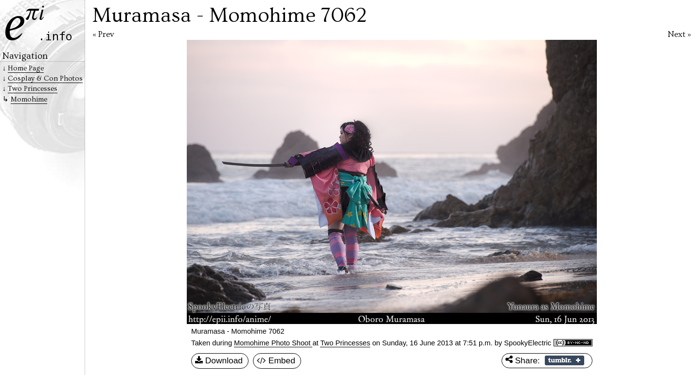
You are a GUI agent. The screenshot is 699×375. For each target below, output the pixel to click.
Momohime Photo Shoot (273, 343)
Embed (276, 361)
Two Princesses (345, 343)
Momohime (29, 99)
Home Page (26, 68)
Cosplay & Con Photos (45, 78)
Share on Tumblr (564, 360)
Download (219, 361)
